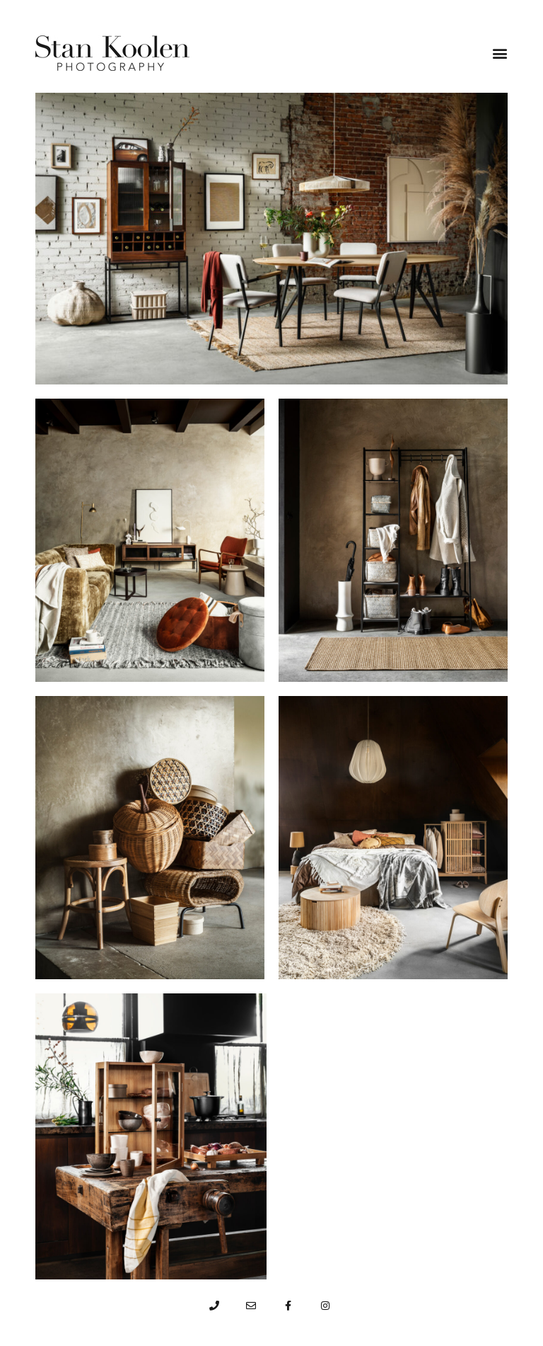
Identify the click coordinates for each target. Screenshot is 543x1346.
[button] (500, 53)
